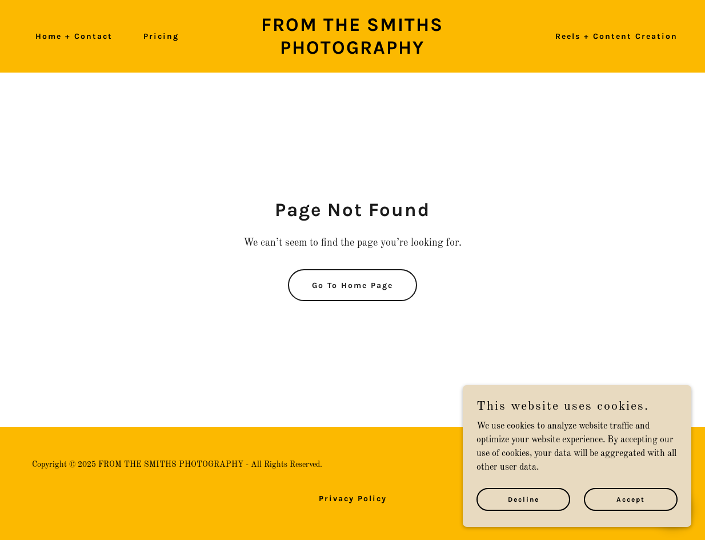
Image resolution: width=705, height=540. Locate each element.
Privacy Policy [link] (353, 498)
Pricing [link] (161, 36)
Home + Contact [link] (74, 36)
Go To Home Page (352, 285)
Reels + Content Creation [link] (616, 36)
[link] (352, 51)
